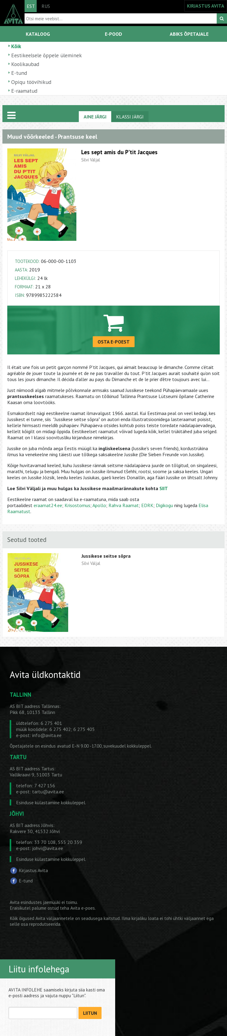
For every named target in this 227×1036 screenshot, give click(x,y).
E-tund (19, 72)
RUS (46, 6)
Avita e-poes (82, 908)
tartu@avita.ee (48, 792)
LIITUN (90, 1013)
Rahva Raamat (123, 505)
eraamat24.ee (48, 505)
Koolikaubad (25, 64)
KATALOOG (38, 34)
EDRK (147, 505)
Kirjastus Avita (33, 870)
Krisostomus (77, 505)
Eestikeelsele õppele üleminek (46, 55)
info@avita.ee (47, 735)
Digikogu (164, 505)
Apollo (99, 505)
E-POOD (113, 34)
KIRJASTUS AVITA (205, 6)
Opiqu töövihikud (31, 81)
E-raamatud (24, 90)
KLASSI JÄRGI (130, 117)
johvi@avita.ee (47, 848)
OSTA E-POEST (114, 342)
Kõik (16, 46)
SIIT (163, 488)
